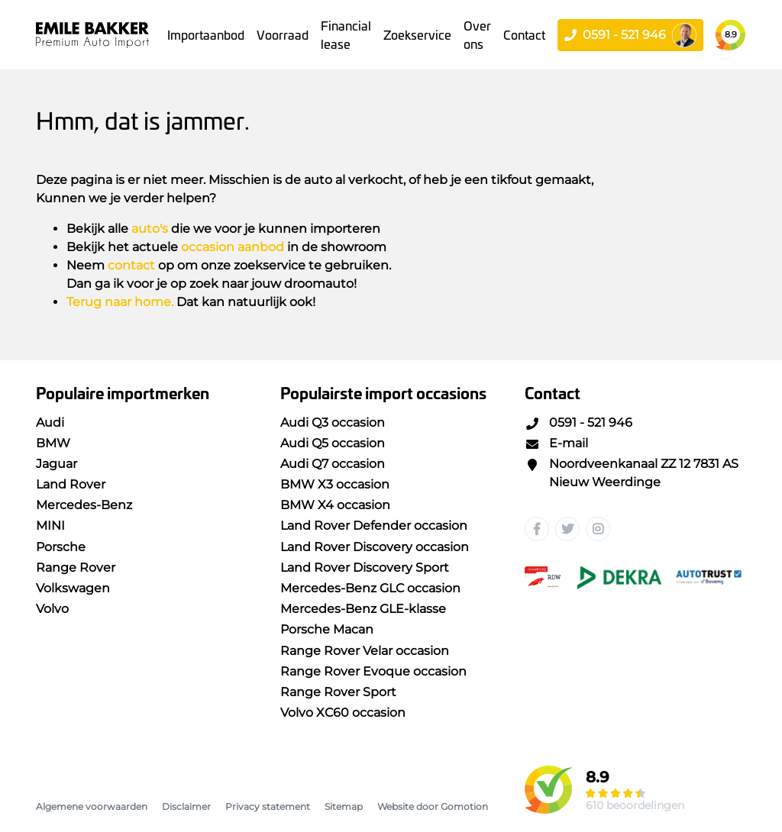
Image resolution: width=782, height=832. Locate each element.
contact (131, 265)
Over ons (477, 34)
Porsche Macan (326, 629)
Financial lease (346, 34)
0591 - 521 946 (578, 422)
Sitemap (344, 806)
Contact (524, 34)
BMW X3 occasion (334, 484)
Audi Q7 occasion (332, 463)
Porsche (61, 547)
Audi (50, 422)
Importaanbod (205, 34)
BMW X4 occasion (335, 505)
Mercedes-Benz (84, 505)
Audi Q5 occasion (332, 443)
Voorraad (283, 34)
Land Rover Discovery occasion (374, 547)
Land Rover (70, 484)
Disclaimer (186, 806)
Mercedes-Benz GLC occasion (370, 588)
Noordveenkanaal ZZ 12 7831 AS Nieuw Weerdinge (631, 472)
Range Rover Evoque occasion (373, 671)
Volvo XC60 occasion (343, 712)
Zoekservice (417, 34)
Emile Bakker (92, 34)
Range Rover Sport (338, 692)
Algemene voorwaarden (91, 806)
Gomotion (464, 806)
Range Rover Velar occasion (364, 650)
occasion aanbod (232, 247)
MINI (50, 525)
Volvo (52, 608)
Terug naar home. (119, 302)
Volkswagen (73, 588)
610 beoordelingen (635, 805)
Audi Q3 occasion (332, 422)
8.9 (731, 34)
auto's (149, 228)
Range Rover (75, 567)
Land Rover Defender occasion (373, 525)
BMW (53, 443)
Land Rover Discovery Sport (364, 567)
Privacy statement (267, 806)
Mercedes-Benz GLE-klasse (363, 608)
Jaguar (56, 463)
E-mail (556, 443)
